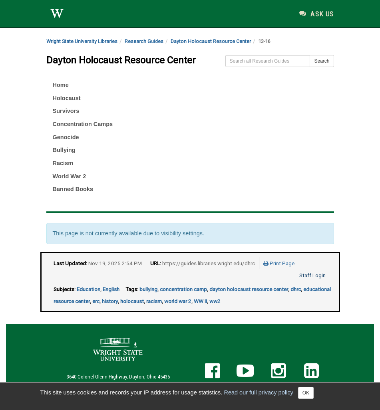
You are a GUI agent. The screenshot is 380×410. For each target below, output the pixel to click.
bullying (148, 289)
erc (95, 301)
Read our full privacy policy (258, 392)
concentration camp (183, 289)
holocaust (132, 301)
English (111, 289)
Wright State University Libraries (81, 41)
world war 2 (177, 301)
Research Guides (144, 41)
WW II (200, 301)
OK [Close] (305, 393)
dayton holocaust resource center (248, 289)
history (110, 301)
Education (88, 289)
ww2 (215, 301)
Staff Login (312, 275)
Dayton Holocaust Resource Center (211, 41)
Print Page (278, 263)
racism (154, 301)
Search (321, 61)
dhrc (295, 289)
